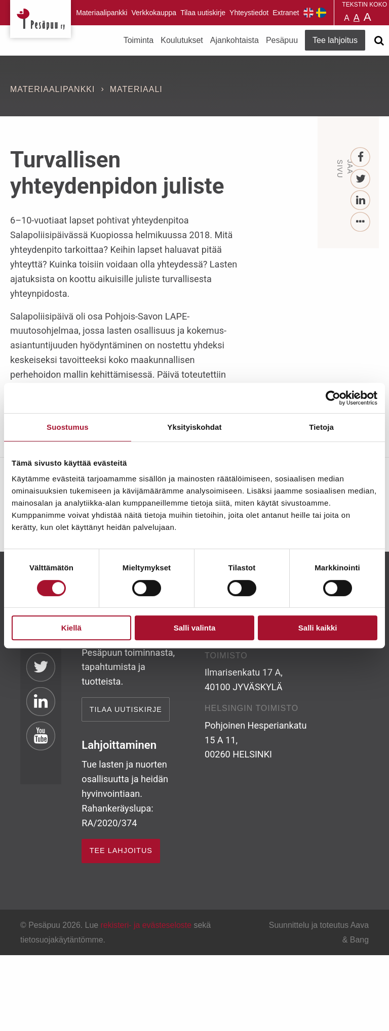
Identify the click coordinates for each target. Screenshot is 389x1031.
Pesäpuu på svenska (321, 13)
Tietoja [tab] (321, 427)
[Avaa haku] (379, 40)
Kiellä (71, 627)
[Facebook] (361, 157)
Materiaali (136, 89)
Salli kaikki (317, 627)
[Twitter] (361, 179)
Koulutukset (182, 40)
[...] (361, 222)
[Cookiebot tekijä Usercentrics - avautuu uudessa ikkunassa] (333, 398)
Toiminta (139, 40)
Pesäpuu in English (308, 13)
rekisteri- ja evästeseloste (146, 925)
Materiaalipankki (101, 13)
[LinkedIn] (361, 200)
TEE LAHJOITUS (121, 850)
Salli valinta (195, 627)
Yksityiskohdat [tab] (194, 427)
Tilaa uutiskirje (202, 13)
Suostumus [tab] (68, 427)
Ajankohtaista (234, 40)
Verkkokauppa (153, 13)
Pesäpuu (40, 19)
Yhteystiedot (248, 13)
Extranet (286, 13)
